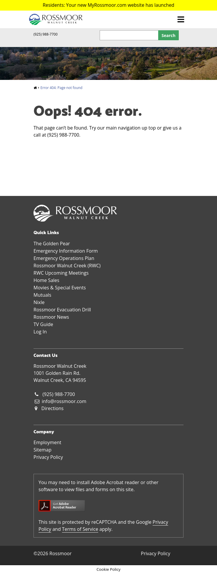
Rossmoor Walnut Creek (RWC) (67, 265)
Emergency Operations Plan (64, 258)
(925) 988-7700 (46, 34)
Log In (40, 331)
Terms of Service (80, 529)
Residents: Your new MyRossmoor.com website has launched (108, 5)
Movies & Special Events (60, 287)
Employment (47, 442)
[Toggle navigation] (181, 19)
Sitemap (42, 450)
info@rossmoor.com (64, 401)
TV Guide (43, 324)
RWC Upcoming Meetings (61, 273)
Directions (52, 408)
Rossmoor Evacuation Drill (62, 309)
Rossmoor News (51, 317)
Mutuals (42, 295)
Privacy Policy (48, 457)
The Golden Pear (52, 243)
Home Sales (46, 280)
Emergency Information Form (66, 251)
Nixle (39, 302)
